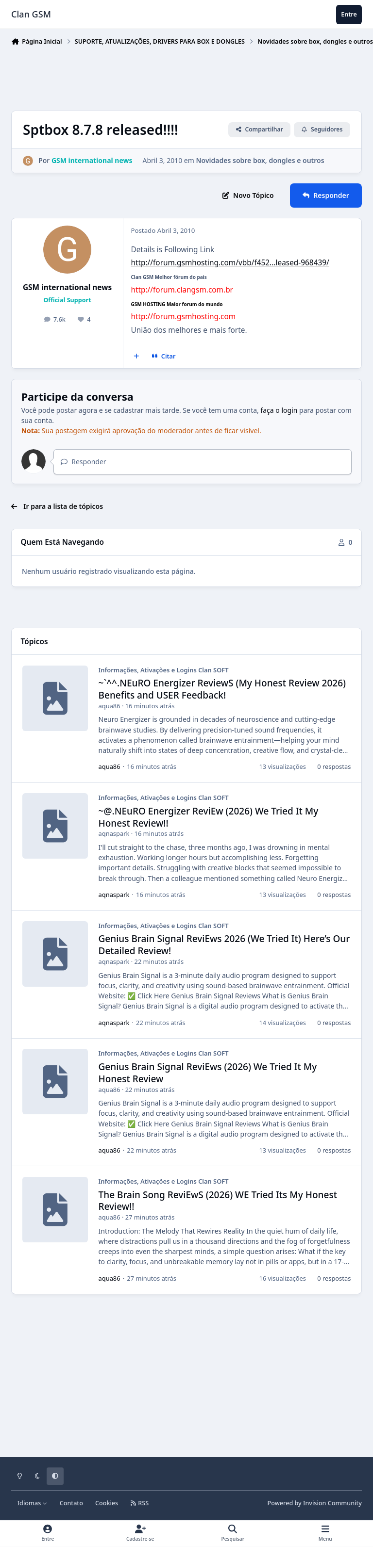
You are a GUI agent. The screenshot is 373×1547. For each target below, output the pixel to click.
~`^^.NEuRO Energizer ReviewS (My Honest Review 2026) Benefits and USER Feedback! (222, 689)
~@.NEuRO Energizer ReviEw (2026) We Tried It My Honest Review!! (209, 817)
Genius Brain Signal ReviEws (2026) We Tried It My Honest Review (208, 1072)
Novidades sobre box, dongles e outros (260, 160)
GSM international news (67, 287)
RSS (139, 1503)
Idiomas (32, 1503)
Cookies (106, 1503)
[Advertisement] (188, 76)
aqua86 (109, 705)
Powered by (315, 1503)
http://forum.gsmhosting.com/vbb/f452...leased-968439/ (230, 263)
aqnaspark (114, 834)
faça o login (278, 410)
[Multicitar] (136, 356)
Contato (71, 1503)
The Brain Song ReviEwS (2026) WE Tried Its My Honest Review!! (218, 1201)
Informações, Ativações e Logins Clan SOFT (164, 670)
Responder (83, 461)
